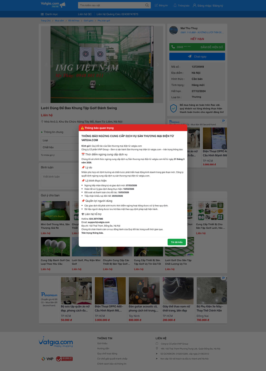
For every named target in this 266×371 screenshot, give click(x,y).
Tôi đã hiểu (177, 241)
